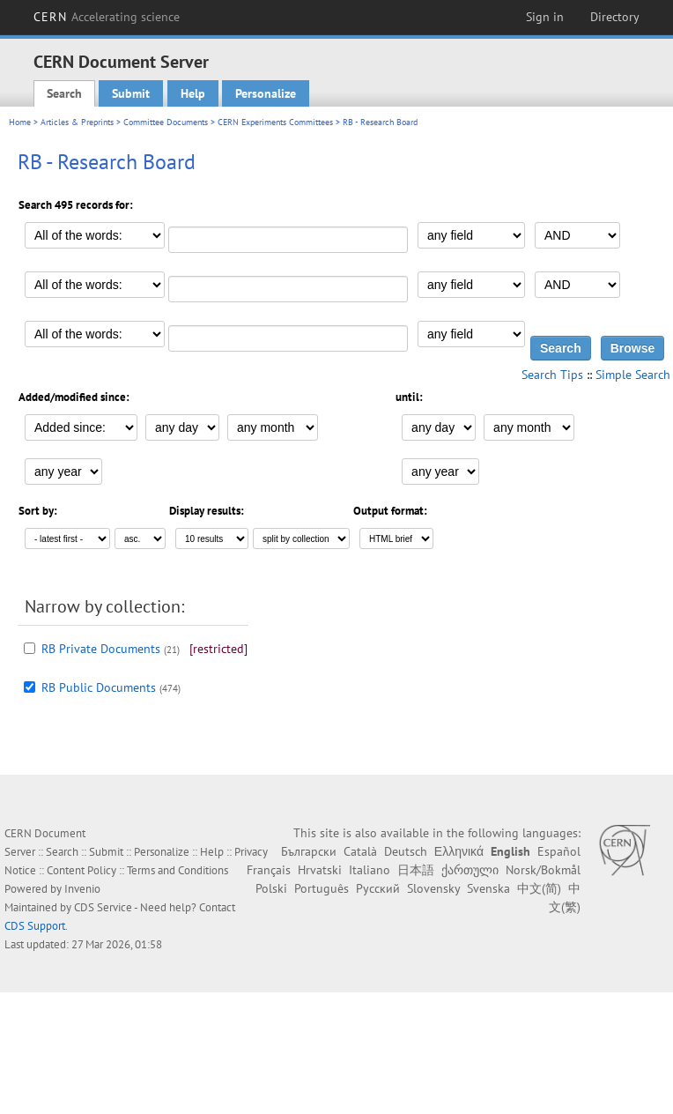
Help (193, 93)
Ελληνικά (459, 851)
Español (559, 851)
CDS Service (103, 907)
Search (64, 93)
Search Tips (552, 374)
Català (360, 851)
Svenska (488, 888)
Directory (615, 17)
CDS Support (34, 925)
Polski (271, 888)
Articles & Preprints (77, 122)
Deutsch (405, 851)
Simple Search (632, 374)
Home (20, 122)
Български (308, 851)
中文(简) (539, 888)
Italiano (369, 870)
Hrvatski (320, 870)
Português (321, 888)
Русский (378, 888)
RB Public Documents (98, 687)
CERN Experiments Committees (275, 122)
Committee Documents (165, 122)
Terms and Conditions (177, 870)
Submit (131, 93)
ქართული (470, 870)
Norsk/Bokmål (543, 870)
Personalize (265, 93)
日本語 (415, 870)
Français (269, 870)
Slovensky (433, 888)
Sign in (545, 17)
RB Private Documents (100, 649)
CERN (106, 17)
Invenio (82, 888)
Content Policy (81, 870)
